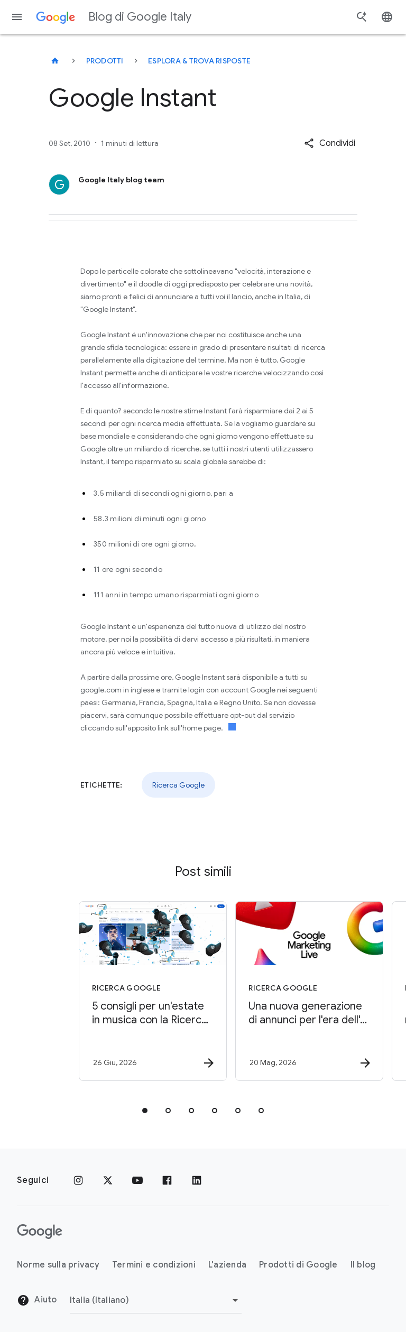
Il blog (363, 1265)
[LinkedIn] (196, 1180)
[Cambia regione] (156, 1300)
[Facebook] (167, 1180)
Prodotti (105, 61)
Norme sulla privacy (58, 1265)
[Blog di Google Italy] (55, 60)
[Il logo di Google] (39, 1231)
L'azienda (227, 1265)
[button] (329, 143)
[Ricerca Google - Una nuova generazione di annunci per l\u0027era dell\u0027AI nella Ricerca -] (280, 991)
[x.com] (108, 1180)
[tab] (144, 1110)
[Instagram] (78, 1180)
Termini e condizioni (154, 1265)
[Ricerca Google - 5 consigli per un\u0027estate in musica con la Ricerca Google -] (123, 991)
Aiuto (37, 1300)
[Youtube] (137, 1180)
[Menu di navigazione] (16, 16)
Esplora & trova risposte (199, 61)
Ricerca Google (178, 785)
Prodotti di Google (298, 1265)
